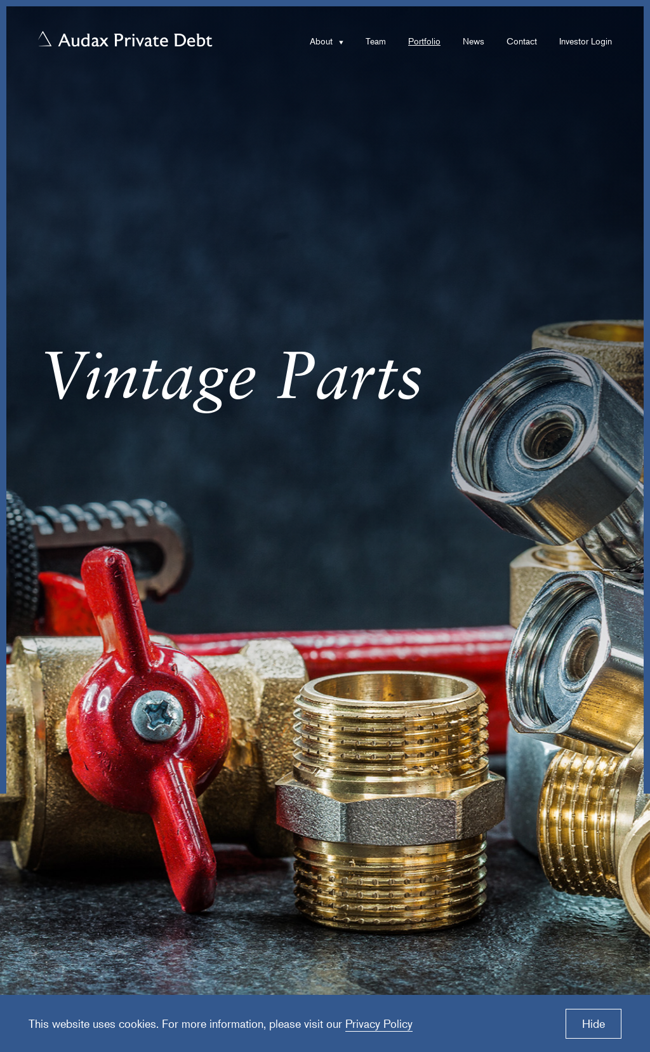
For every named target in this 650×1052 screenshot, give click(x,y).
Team (376, 41)
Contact (522, 41)
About (321, 41)
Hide (593, 1023)
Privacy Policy (379, 1023)
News (473, 41)
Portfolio (424, 41)
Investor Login (585, 41)
